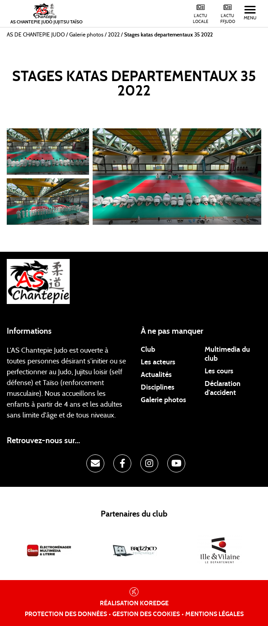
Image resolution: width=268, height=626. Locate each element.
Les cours (219, 371)
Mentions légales (214, 614)
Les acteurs (158, 362)
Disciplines (157, 387)
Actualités (156, 374)
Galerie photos (163, 400)
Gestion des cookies (146, 614)
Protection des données (66, 614)
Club (148, 349)
